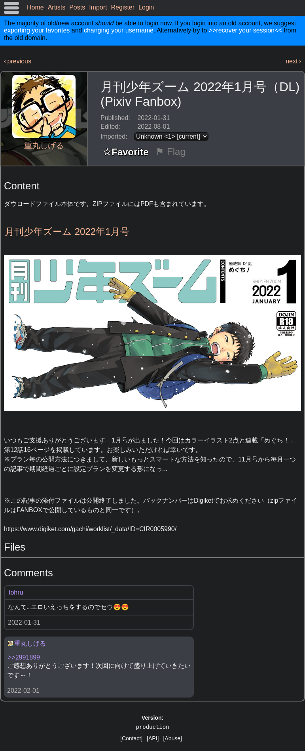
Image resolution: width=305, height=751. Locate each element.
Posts (77, 7)
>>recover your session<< (245, 30)
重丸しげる (44, 145)
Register (123, 7)
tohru (16, 592)
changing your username (118, 30)
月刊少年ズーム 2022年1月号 (67, 231)
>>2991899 (24, 657)
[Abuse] (172, 738)
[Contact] (131, 738)
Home (35, 7)
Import (98, 7)
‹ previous (17, 61)
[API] (153, 738)
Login (146, 7)
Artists (56, 7)
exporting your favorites (37, 30)
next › (293, 61)
